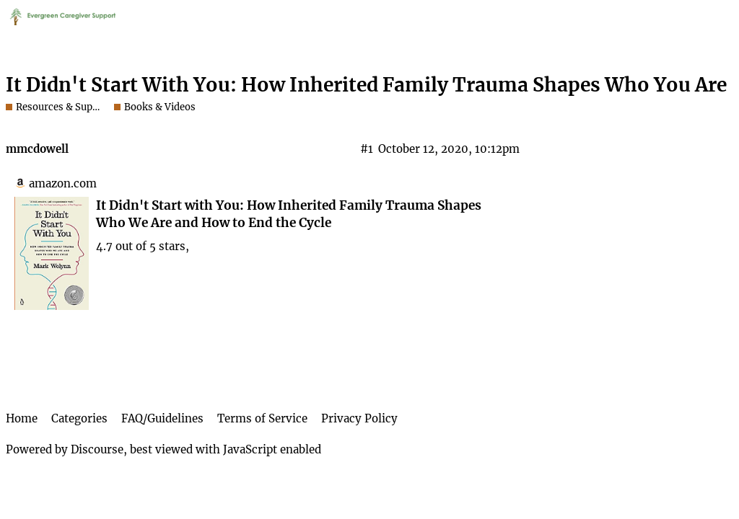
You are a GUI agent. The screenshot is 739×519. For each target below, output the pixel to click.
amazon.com (63, 183)
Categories (79, 418)
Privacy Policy (359, 418)
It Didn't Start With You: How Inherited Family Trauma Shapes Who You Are (366, 85)
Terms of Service (262, 418)
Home (22, 418)
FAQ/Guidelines (162, 418)
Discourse (97, 449)
